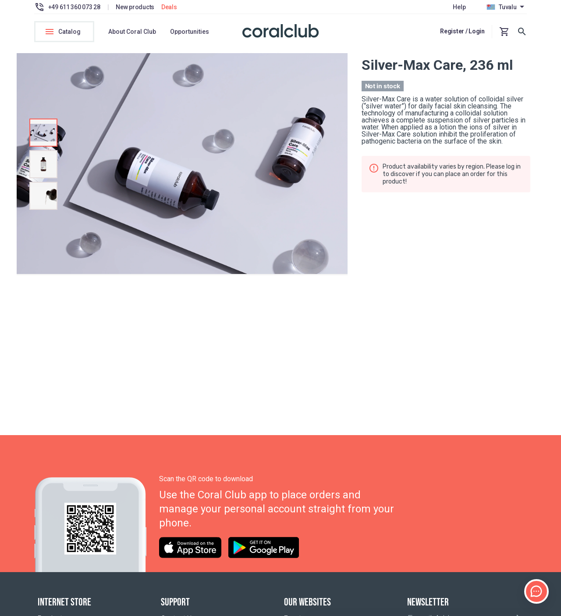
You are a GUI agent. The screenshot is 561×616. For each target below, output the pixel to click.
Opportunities (189, 32)
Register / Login (462, 31)
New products (135, 7)
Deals (169, 7)
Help (459, 7)
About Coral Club (132, 31)
